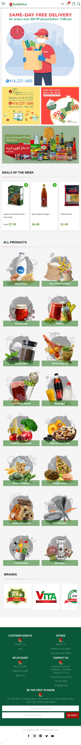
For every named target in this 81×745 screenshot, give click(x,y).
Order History (20, 671)
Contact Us (20, 644)
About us (61, 644)
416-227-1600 (61, 681)
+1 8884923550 (61, 685)
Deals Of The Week (18, 172)
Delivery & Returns (60, 653)
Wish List (20, 675)
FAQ (20, 648)
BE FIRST (72, 715)
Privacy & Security (61, 648)
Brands (10, 574)
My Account (20, 666)
